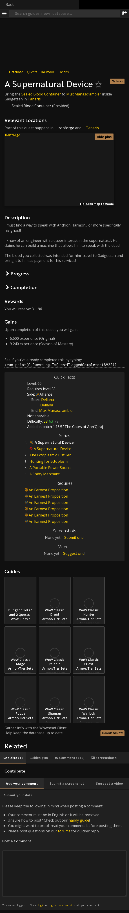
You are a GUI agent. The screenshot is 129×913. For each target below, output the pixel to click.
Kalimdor (47, 72)
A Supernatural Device (52, 448)
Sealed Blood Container (41, 94)
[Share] (124, 13)
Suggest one (74, 553)
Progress (20, 273)
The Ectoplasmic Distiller (50, 455)
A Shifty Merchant (44, 473)
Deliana (47, 399)
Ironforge (66, 127)
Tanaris (63, 72)
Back (10, 4)
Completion (24, 287)
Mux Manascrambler (83, 94)
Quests (32, 72)
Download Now (112, 733)
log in (41, 905)
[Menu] (4, 13)
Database (16, 72)
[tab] (13, 757)
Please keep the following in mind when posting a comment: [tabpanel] (64, 855)
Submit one (74, 537)
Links (119, 81)
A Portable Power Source (50, 467)
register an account (60, 905)
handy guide (79, 820)
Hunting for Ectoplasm (48, 461)
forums (64, 831)
